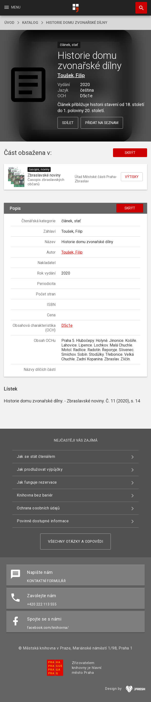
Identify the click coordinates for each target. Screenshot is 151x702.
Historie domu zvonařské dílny (76, 22)
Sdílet (68, 123)
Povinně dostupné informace (43, 521)
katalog (30, 22)
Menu (12, 7)
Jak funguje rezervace (37, 482)
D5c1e (67, 325)
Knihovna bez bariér (35, 495)
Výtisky (132, 177)
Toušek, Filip (71, 75)
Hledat (139, 5)
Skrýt (130, 153)
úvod (9, 22)
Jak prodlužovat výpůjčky (40, 469)
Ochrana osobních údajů (38, 508)
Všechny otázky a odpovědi (75, 541)
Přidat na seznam (101, 123)
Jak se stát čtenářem (36, 456)
